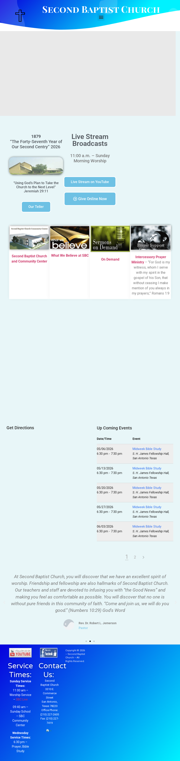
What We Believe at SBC (70, 257)
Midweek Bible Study (147, 449)
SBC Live (22, 699)
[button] (101, 17)
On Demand (110, 260)
